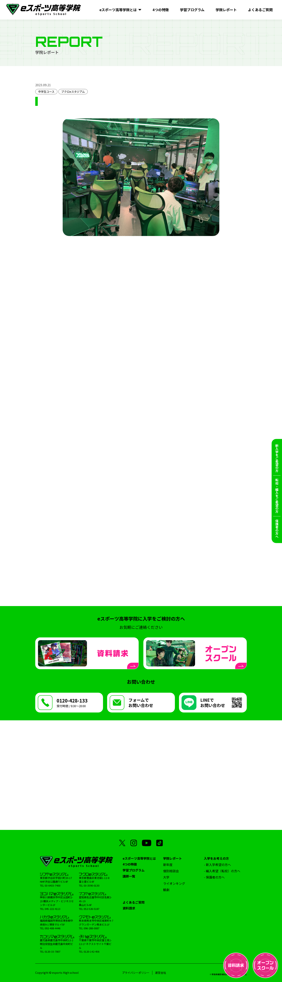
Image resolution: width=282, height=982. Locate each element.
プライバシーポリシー (135, 973)
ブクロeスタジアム (73, 91)
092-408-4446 (52, 928)
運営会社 (160, 973)
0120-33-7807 (52, 951)
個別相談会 (171, 871)
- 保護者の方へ (214, 877)
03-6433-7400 (52, 885)
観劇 (166, 889)
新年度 (168, 864)
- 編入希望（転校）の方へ (222, 871)
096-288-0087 (91, 928)
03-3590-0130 (91, 885)
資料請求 (129, 908)
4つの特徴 (130, 864)
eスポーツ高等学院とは (139, 858)
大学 (166, 877)
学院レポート (172, 858)
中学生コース (46, 91)
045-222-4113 (52, 909)
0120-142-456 (91, 951)
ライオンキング (174, 883)
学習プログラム (134, 870)
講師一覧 (129, 876)
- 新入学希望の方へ (217, 864)
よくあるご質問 (134, 902)
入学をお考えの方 (216, 858)
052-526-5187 (91, 909)
